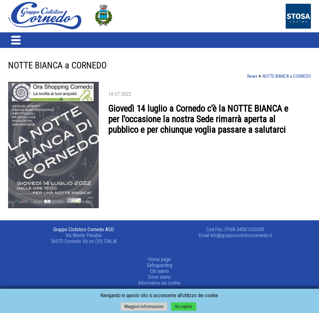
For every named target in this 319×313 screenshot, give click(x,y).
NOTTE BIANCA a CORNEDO (287, 76)
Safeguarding (159, 265)
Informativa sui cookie (159, 283)
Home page (159, 259)
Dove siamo (159, 277)
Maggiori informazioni (144, 306)
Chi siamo (159, 271)
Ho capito (183, 306)
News (252, 76)
